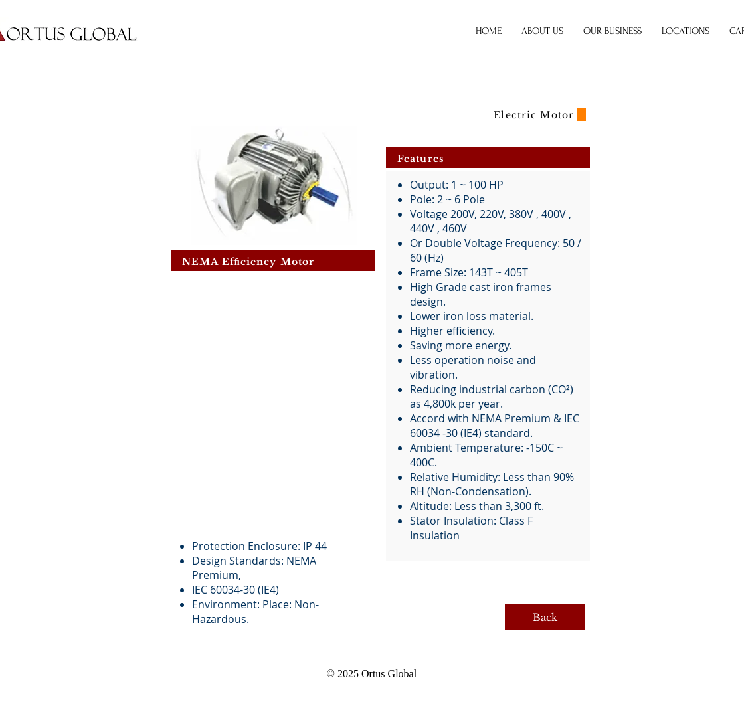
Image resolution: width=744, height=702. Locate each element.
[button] (612, 31)
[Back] (545, 617)
